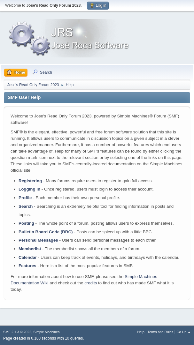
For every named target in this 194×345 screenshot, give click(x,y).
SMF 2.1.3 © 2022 (17, 332)
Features (27, 265)
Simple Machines (46, 332)
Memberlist (30, 248)
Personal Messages (38, 240)
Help (140, 332)
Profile (25, 197)
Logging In (29, 189)
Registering (30, 180)
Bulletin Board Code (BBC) (46, 231)
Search (26, 206)
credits (90, 283)
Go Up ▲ (183, 332)
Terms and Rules (161, 332)
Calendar (28, 257)
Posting (26, 223)
